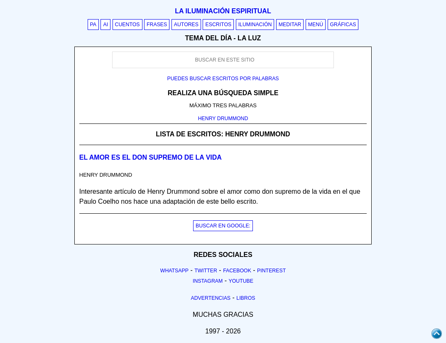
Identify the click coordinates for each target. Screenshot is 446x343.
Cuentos (127, 24)
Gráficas (343, 24)
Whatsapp (174, 271)
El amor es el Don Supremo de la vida (150, 157)
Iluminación (255, 24)
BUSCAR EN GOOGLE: (223, 226)
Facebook (237, 271)
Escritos (218, 24)
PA (93, 24)
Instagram (208, 281)
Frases (157, 24)
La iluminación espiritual (223, 11)
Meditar (290, 24)
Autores (186, 24)
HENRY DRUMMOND (223, 118)
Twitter (205, 271)
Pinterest (271, 271)
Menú (315, 24)
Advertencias (211, 298)
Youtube (240, 281)
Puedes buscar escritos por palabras (223, 78)
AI (105, 24)
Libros (245, 298)
